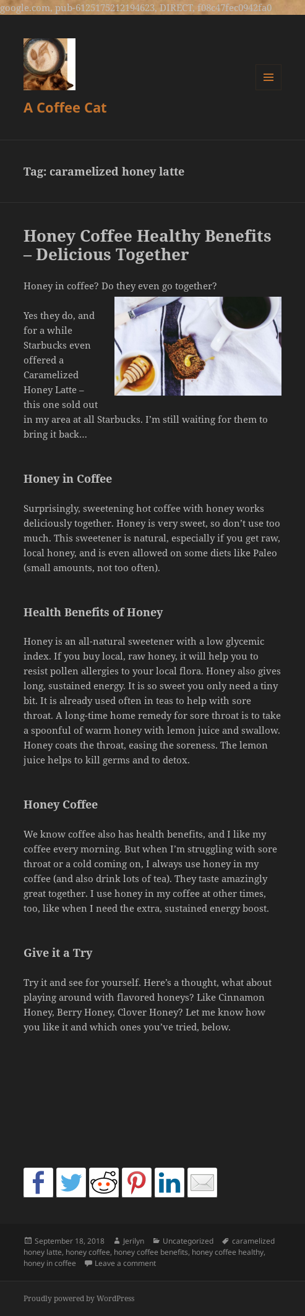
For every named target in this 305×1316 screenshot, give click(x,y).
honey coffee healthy (228, 1252)
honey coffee (88, 1252)
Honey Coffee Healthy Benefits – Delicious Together (148, 244)
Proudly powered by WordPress (79, 1298)
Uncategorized (188, 1241)
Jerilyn (133, 1241)
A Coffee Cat (65, 107)
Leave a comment (125, 1263)
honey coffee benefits (151, 1252)
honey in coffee (50, 1263)
